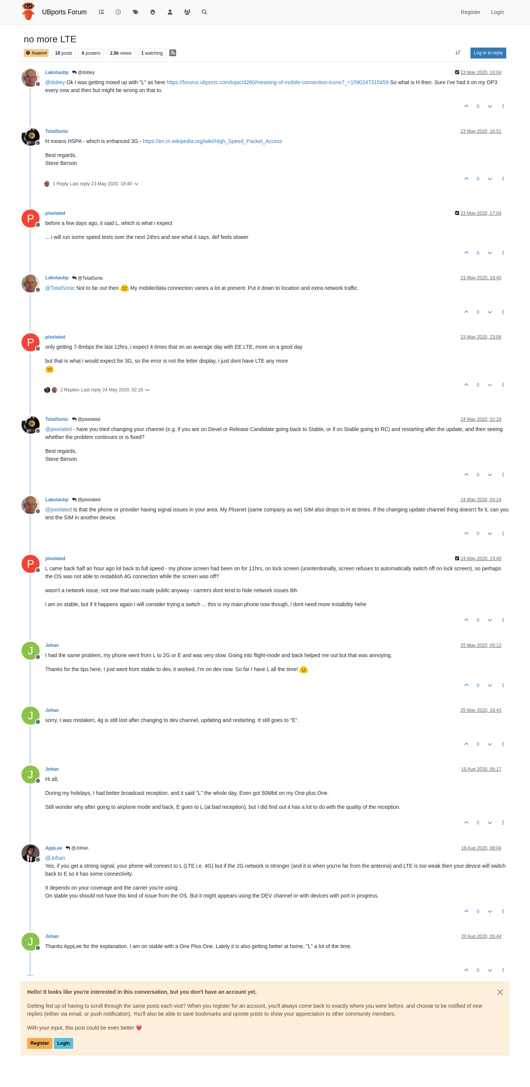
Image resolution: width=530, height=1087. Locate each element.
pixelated (55, 213)
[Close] (500, 992)
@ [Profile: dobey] (55, 82)
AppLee (53, 848)
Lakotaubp (57, 72)
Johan (52, 645)
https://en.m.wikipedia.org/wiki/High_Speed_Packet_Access (212, 141)
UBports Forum (64, 12)
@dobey (83, 72)
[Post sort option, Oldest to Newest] (458, 53)
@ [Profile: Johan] (55, 858)
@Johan (77, 848)
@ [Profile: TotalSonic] (60, 288)
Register (40, 1043)
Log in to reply (488, 52)
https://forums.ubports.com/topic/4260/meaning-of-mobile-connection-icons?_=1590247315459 (278, 82)
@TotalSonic (87, 278)
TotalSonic (57, 131)
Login (63, 1043)
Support (36, 53)
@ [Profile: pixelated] (58, 429)
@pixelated (86, 419)
